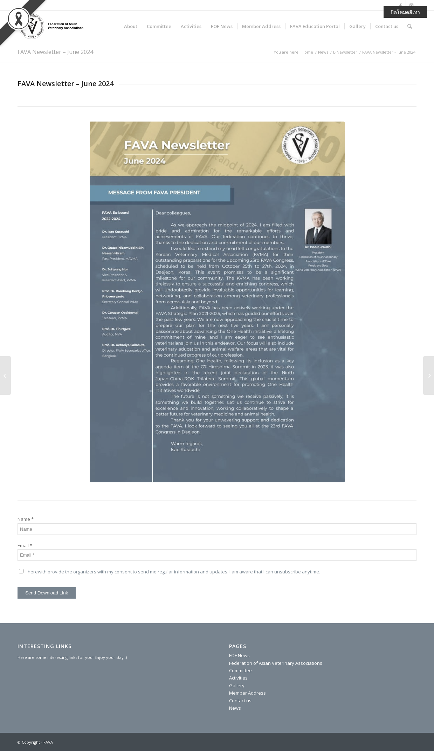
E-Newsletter (345, 52)
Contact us (240, 700)
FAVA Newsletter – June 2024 (55, 52)
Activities (238, 678)
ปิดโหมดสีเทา (405, 12)
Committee (240, 670)
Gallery (236, 685)
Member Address (247, 693)
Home (307, 52)
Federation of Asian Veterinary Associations (275, 663)
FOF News (239, 655)
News (323, 52)
